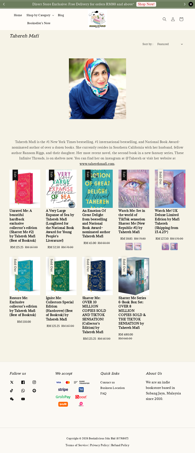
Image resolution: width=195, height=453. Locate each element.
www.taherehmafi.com (97, 164)
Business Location (112, 388)
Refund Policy (120, 445)
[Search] (164, 19)
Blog (61, 15)
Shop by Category (38, 15)
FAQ (103, 393)
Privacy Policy (99, 445)
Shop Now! (146, 4)
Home (18, 15)
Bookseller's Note (38, 23)
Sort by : (147, 44)
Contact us (107, 382)
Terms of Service (77, 445)
